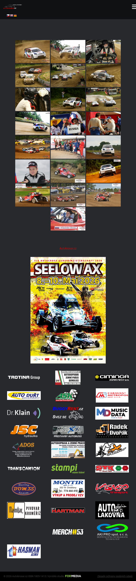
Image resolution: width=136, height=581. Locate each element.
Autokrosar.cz (68, 248)
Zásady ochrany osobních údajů (114, 576)
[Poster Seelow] (68, 362)
